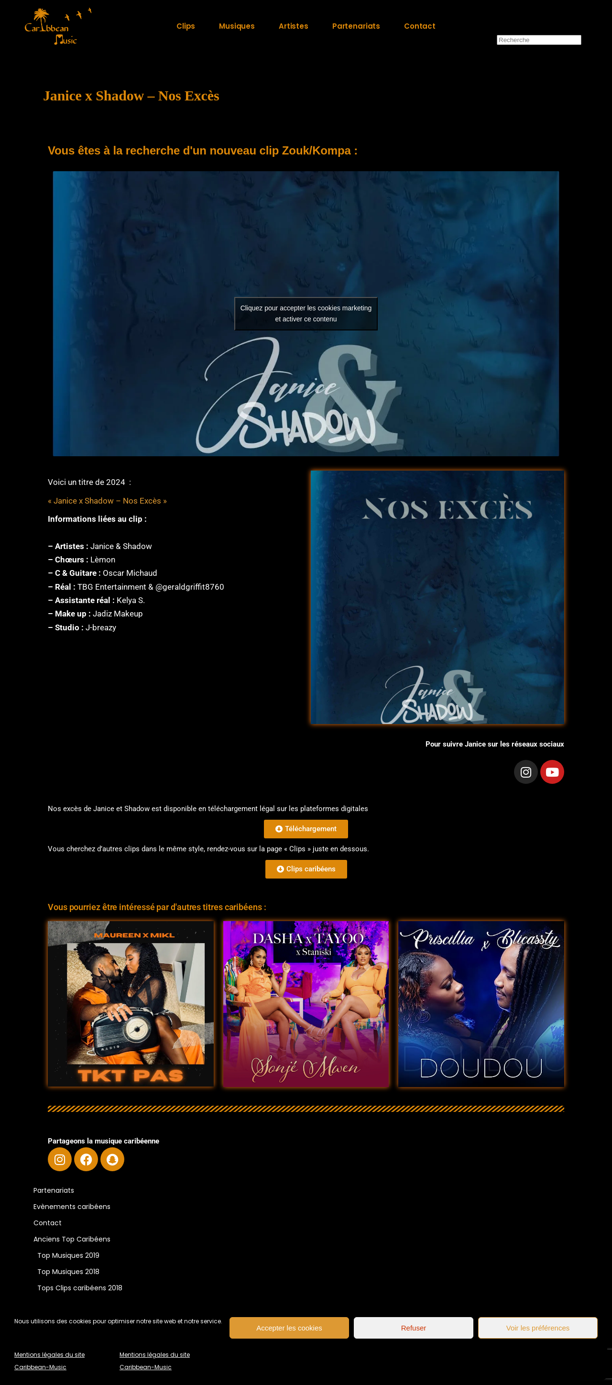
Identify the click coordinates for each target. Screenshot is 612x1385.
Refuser (413, 1328)
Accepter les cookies (289, 1328)
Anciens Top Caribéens (71, 1239)
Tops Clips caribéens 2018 (79, 1288)
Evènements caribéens (71, 1206)
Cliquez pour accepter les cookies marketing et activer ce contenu (306, 313)
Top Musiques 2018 (68, 1271)
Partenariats (53, 1190)
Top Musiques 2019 (68, 1255)
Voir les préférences (538, 1328)
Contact (47, 1223)
